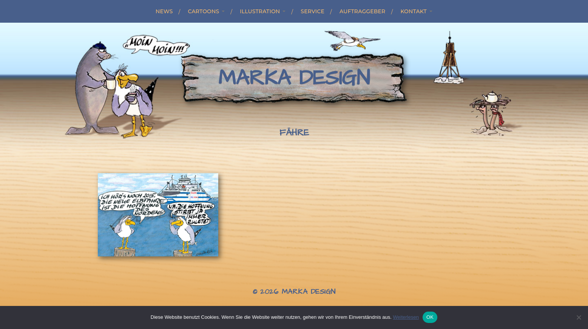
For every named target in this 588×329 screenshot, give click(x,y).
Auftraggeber (362, 11)
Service (312, 11)
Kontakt (413, 11)
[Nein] (578, 317)
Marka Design (294, 78)
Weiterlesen (405, 317)
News (164, 11)
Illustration (260, 11)
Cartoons (203, 11)
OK (430, 317)
